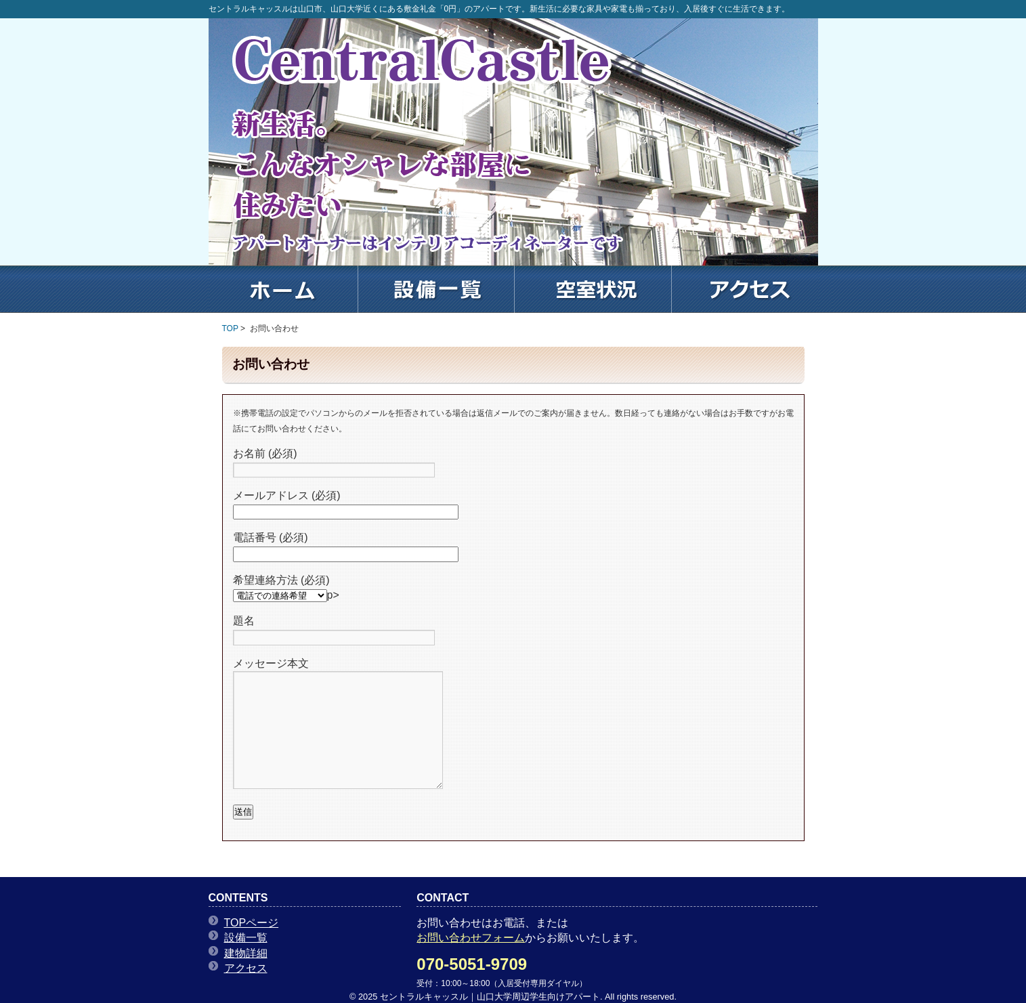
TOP (230, 328)
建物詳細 (246, 953)
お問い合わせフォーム (470, 937)
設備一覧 (246, 937)
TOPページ (251, 923)
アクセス (246, 968)
